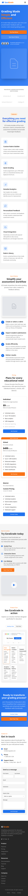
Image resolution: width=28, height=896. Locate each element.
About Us (3, 876)
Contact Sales (14, 514)
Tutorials (3, 864)
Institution (5, 786)
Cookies (19, 892)
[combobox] (14, 796)
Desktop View (10, 626)
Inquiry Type (6, 793)
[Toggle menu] (25, 2)
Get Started (14, 431)
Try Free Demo (14, 32)
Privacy (3, 883)
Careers (3, 878)
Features (3, 846)
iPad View (18, 626)
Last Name (17, 773)
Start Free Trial (8, 570)
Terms (8, 892)
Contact (3, 881)
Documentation (5, 861)
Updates (3, 854)
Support (3, 868)
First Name (5, 773)
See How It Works (14, 37)
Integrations (4, 851)
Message (5, 800)
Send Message (14, 811)
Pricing (3, 849)
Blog (2, 866)
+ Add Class (17, 638)
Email (4, 780)
